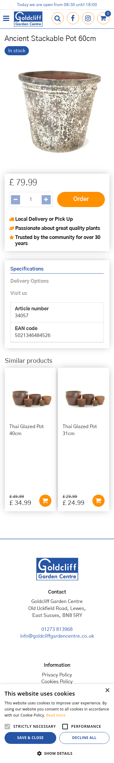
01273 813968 (57, 576)
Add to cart (45, 448)
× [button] (107, 690)
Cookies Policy (57, 628)
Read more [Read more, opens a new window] (56, 715)
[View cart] (103, 18)
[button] (57, 753)
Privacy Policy (57, 621)
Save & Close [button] (30, 737)
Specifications (26, 269)
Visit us (18, 293)
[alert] (57, 723)
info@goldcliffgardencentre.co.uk (57, 583)
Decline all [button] (84, 737)
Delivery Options (29, 281)
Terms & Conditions (57, 635)
